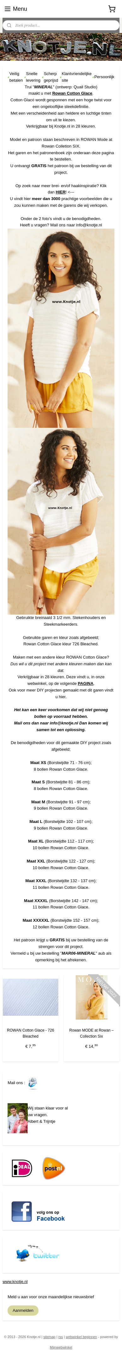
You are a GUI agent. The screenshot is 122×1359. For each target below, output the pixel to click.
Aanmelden (23, 1310)
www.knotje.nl (15, 1281)
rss (60, 1337)
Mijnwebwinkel (61, 1347)
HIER (61, 192)
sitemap (49, 1337)
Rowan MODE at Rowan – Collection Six (91, 1033)
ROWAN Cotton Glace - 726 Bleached (30, 1033)
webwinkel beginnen (81, 1337)
